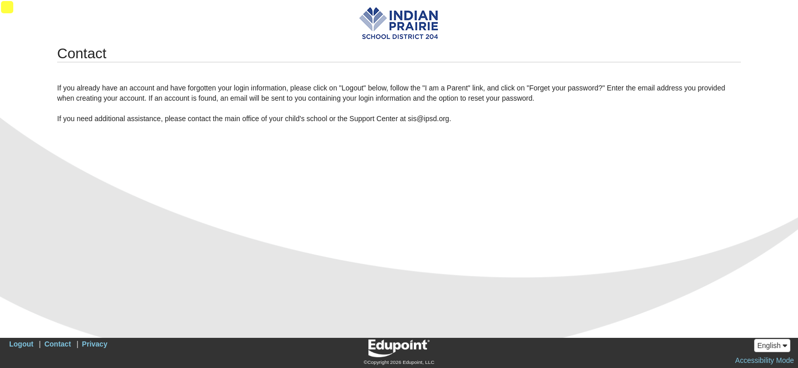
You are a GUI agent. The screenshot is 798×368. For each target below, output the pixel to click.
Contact (57, 344)
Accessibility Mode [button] (764, 360)
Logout (21, 344)
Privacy (95, 344)
